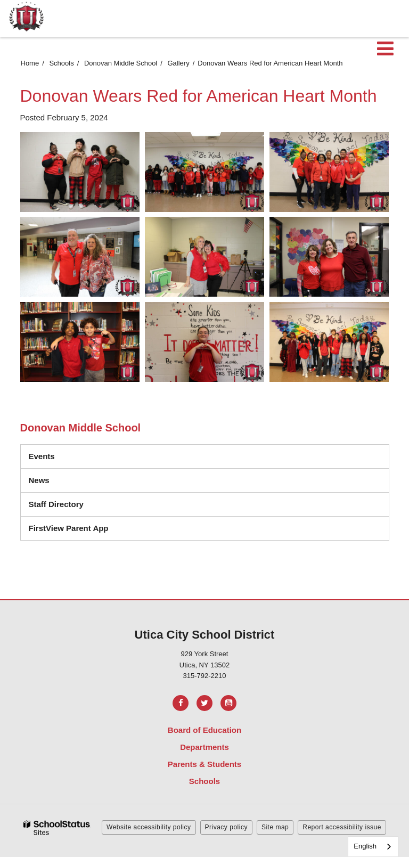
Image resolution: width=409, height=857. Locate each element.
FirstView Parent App (69, 528)
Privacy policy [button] (226, 827)
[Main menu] (385, 48)
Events (42, 456)
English (365, 846)
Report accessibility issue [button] (341, 827)
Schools (61, 63)
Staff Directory (56, 504)
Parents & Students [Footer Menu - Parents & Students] (204, 764)
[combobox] (373, 846)
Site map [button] (275, 827)
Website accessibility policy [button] (149, 827)
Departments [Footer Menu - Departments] (204, 747)
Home (30, 63)
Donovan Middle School (120, 63)
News (39, 480)
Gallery (179, 63)
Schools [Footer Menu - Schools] (204, 781)
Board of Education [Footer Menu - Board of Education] (204, 729)
